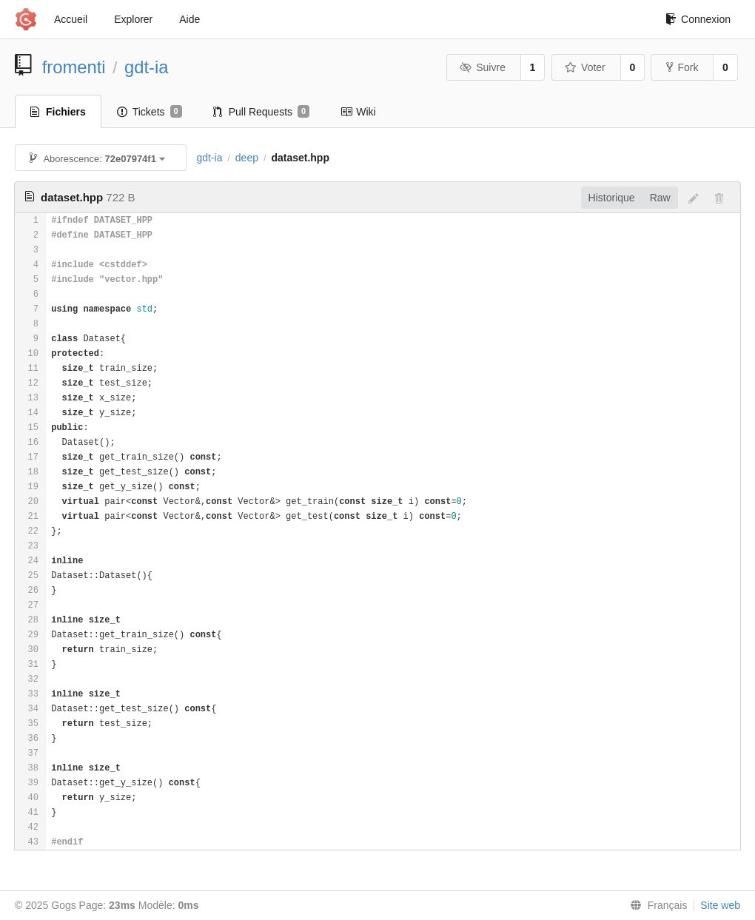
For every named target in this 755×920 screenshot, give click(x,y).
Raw (660, 198)
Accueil (70, 19)
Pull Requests (261, 111)
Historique (611, 198)
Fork (682, 67)
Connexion (698, 19)
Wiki (357, 112)
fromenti (74, 67)
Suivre (483, 67)
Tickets (149, 111)
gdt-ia (146, 67)
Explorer (133, 19)
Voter (585, 67)
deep (246, 158)
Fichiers (58, 112)
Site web (720, 905)
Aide (189, 19)
